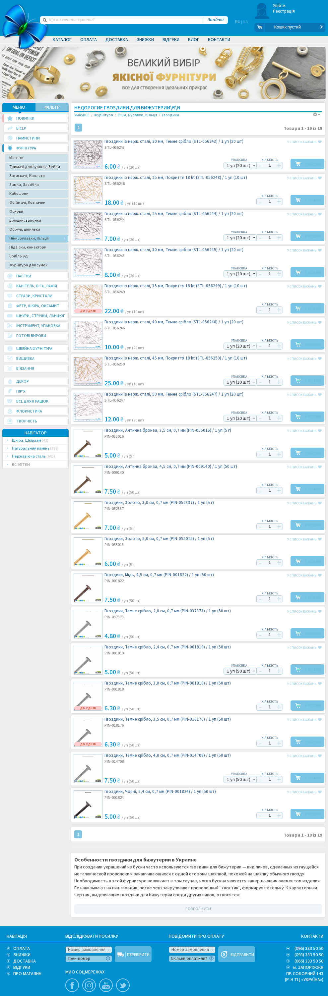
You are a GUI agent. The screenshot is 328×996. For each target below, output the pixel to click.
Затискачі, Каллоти (27, 175)
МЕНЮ (19, 106)
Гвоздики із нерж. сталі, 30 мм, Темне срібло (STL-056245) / (173, 249)
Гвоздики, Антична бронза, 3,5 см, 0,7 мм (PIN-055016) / (167, 429)
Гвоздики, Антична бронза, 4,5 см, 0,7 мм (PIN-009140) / (170, 466)
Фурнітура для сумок (28, 264)
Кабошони (19, 193)
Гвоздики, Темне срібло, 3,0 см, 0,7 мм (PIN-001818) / (167, 682)
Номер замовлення (86, 949)
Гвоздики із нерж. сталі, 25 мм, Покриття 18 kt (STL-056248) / (175, 177)
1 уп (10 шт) (234, 381)
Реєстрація (284, 11)
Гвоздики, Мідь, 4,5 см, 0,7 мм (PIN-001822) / (159, 574)
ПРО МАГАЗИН (27, 973)
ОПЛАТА (21, 948)
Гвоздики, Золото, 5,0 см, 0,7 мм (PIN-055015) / (159, 538)
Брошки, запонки (25, 220)
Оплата (88, 39)
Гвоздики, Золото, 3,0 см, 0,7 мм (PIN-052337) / (159, 502)
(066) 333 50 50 (309, 961)
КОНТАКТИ (312, 935)
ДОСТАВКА (24, 961)
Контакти (219, 39)
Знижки (145, 39)
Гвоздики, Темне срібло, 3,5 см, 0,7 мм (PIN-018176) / (167, 718)
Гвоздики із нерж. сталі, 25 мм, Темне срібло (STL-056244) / (173, 213)
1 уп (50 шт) (234, 670)
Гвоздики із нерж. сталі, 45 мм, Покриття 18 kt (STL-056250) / (175, 357)
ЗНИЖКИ (22, 954)
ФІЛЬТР (52, 106)
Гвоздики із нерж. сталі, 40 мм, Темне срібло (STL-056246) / (173, 321)
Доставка (116, 39)
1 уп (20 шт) (234, 165)
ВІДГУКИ (21, 967)
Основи (16, 211)
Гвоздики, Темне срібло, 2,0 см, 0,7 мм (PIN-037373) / (167, 610)
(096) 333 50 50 (309, 948)
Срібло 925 (19, 255)
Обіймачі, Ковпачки (27, 202)
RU (237, 27)
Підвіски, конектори (27, 246)
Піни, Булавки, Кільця (29, 238)
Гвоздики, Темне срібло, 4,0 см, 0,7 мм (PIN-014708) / (167, 754)
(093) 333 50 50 (309, 954)
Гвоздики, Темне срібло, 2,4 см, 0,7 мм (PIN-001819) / (167, 646)
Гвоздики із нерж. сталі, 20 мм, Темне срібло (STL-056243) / (173, 140)
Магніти (16, 157)
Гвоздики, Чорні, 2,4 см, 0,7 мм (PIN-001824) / (160, 791)
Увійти (279, 5)
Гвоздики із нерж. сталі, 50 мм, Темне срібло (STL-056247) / (173, 393)
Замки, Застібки (24, 184)
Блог (193, 39)
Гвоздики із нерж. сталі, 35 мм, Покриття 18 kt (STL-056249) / (175, 285)
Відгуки (171, 39)
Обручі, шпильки (24, 229)
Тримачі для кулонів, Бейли (34, 166)
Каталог (62, 39)
